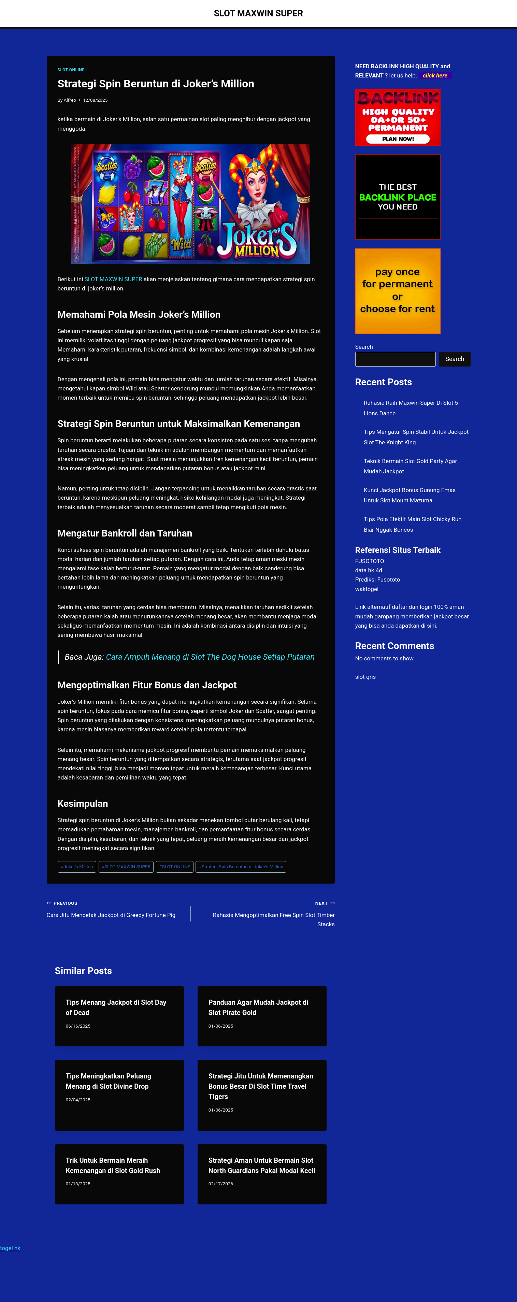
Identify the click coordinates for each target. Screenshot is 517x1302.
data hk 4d (368, 570)
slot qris (365, 676)
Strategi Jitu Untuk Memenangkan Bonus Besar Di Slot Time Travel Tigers (261, 1086)
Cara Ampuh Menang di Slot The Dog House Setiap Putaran (210, 657)
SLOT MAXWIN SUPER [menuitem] (113, 279)
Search (364, 346)
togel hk (10, 1248)
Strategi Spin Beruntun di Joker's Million (241, 866)
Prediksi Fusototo (377, 579)
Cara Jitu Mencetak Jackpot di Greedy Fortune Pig (116, 908)
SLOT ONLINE (71, 70)
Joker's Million (77, 866)
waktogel (366, 589)
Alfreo (70, 100)
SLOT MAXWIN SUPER (126, 866)
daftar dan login (412, 606)
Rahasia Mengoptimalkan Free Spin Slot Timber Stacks (266, 913)
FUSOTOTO (369, 561)
